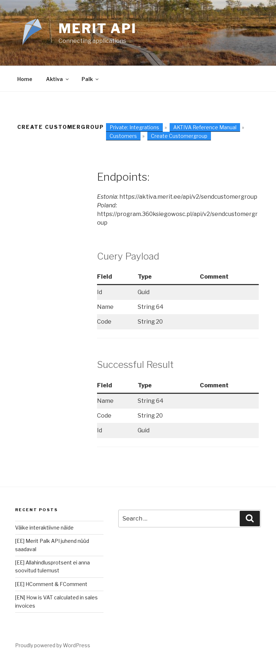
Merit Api (98, 28)
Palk (91, 79)
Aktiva (58, 79)
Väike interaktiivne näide (44, 527)
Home (24, 79)
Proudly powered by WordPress (52, 645)
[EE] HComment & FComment (51, 584)
